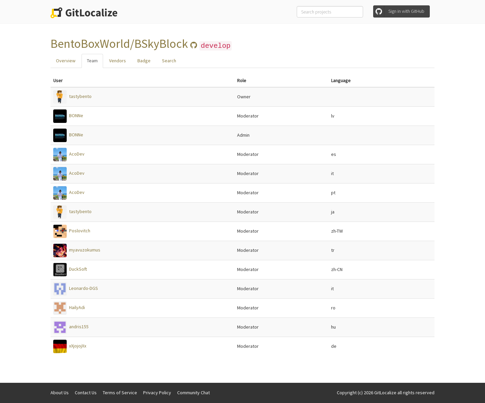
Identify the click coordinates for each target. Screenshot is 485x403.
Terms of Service (120, 393)
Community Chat (193, 393)
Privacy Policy (157, 393)
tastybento (80, 96)
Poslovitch (79, 231)
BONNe (76, 115)
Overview (65, 61)
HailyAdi (77, 307)
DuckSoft (78, 269)
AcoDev (77, 154)
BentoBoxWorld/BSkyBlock (120, 43)
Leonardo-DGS (83, 288)
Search (169, 61)
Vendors (117, 61)
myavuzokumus (84, 250)
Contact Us (86, 393)
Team (92, 61)
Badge (144, 61)
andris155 (79, 327)
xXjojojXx (77, 346)
